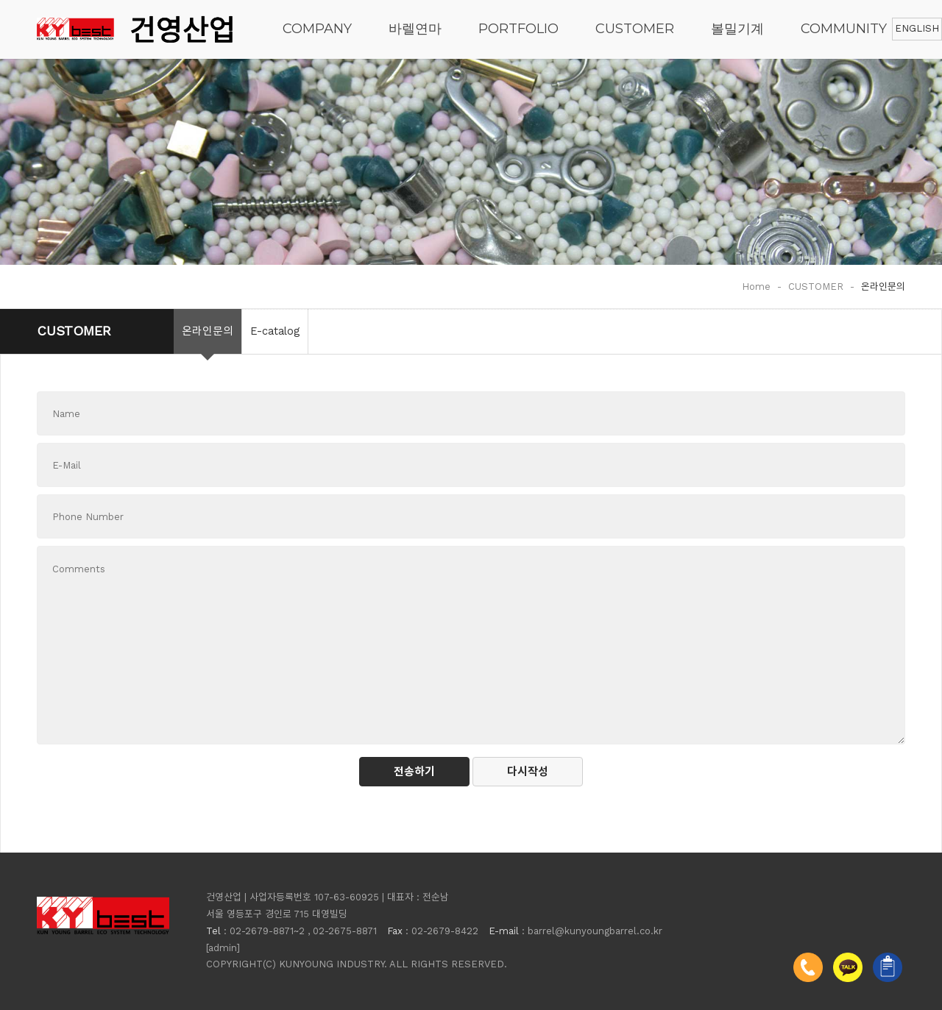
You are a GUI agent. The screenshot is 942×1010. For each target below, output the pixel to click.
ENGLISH (917, 28)
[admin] (223, 947)
